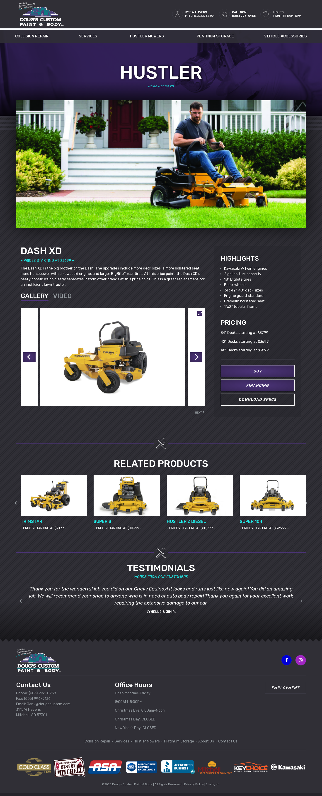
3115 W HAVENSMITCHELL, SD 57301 (200, 13)
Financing (257, 386)
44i (218, 787)
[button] (306, 506)
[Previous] (30, 357)
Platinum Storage (215, 36)
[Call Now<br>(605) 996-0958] (224, 14)
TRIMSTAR (31, 524)
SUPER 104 (251, 524)
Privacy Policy (194, 787)
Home (152, 86)
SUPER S (102, 524)
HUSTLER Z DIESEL (186, 524)
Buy (257, 371)
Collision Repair (31, 36)
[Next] (196, 357)
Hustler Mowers (148, 36)
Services (89, 36)
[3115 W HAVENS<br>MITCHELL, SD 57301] (177, 14)
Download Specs (257, 401)
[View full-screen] (200, 313)
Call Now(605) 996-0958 (244, 13)
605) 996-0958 (43, 696)
